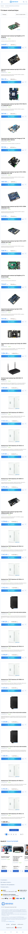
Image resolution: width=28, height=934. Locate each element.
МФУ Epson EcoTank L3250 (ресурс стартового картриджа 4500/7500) (17, 858)
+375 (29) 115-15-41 (6, 895)
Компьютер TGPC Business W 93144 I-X (12, 813)
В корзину (11, 47)
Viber (8, 924)
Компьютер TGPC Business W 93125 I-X (12, 780)
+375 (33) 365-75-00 (14, 895)
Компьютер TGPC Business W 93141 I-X (12, 546)
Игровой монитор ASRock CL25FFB (5, 857)
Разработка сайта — (10, 927)
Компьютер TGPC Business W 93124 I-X (12, 579)
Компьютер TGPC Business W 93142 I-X (12, 646)
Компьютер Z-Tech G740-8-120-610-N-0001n (13, 712)
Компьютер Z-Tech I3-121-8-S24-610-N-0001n (13, 746)
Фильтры (3, 14)
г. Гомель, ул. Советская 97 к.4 (9, 891)
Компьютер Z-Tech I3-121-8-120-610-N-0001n (13, 612)
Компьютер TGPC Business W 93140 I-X (12, 445)
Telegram (13, 924)
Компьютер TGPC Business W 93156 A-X (12, 679)
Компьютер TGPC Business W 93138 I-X (12, 412)
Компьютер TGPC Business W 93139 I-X (12, 478)
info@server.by (11, 921)
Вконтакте (20, 924)
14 (21, 834)
